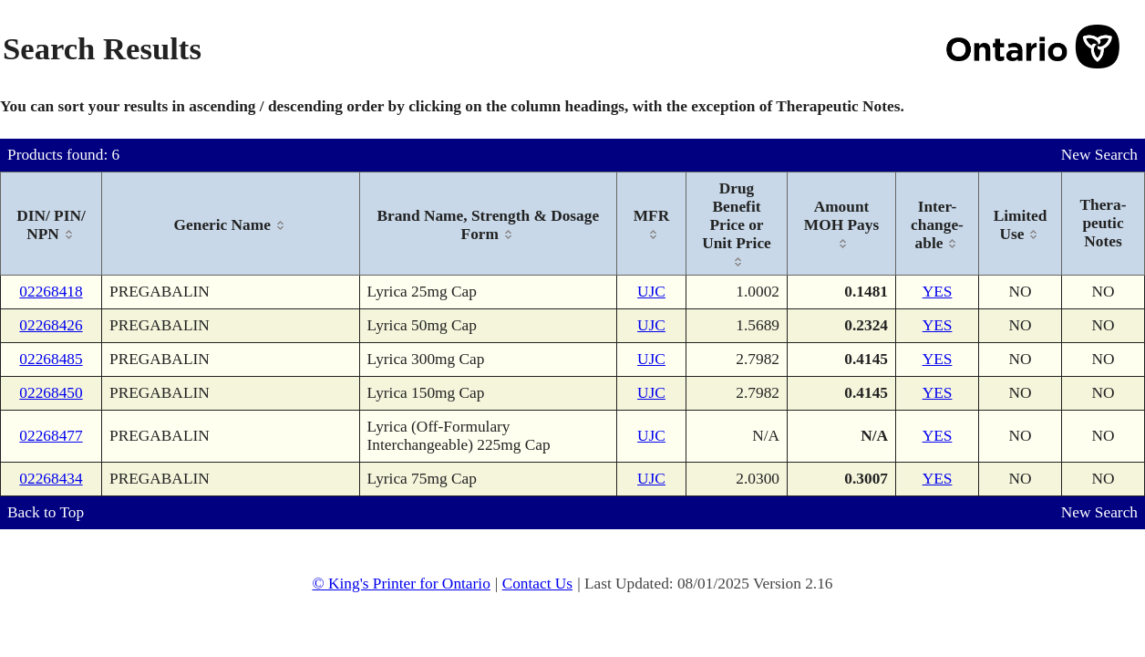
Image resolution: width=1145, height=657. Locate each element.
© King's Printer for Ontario (401, 583)
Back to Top (45, 512)
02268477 (50, 435)
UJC (651, 291)
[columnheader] (51, 224)
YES (938, 291)
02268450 (50, 393)
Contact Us (537, 583)
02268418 (50, 291)
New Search (1099, 154)
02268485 (50, 359)
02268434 (50, 478)
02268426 (50, 325)
